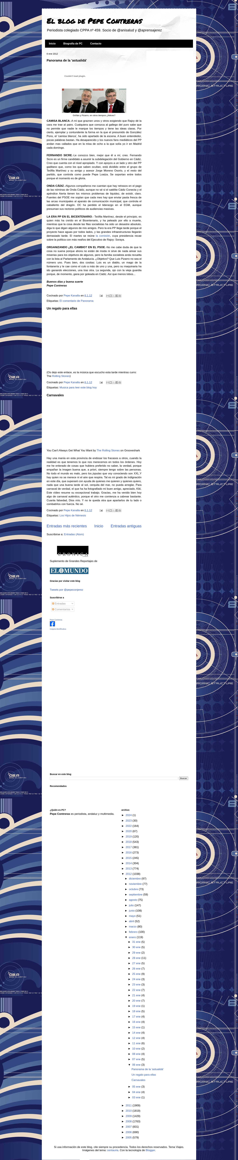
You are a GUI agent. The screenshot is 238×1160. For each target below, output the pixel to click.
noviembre (135, 883)
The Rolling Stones (108, 450)
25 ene (136, 973)
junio (132, 910)
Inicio (52, 43)
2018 (129, 841)
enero (133, 937)
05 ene (136, 1086)
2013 (129, 868)
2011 (129, 1105)
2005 (129, 1137)
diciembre (135, 878)
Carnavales (55, 395)
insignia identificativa (58, 629)
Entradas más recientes (67, 526)
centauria (112, 1150)
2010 (129, 1110)
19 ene (136, 1006)
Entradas (59, 603)
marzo (133, 926)
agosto (133, 899)
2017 (129, 847)
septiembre (136, 894)
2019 (129, 836)
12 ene (136, 1038)
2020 (129, 831)
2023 (129, 820)
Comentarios (61, 609)
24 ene (136, 979)
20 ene (136, 1000)
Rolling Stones (61, 376)
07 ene (136, 1059)
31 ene (136, 941)
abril (132, 921)
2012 (129, 873)
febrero (133, 931)
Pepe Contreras (56, 620)
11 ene (136, 1043)
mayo (132, 916)
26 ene (136, 968)
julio (132, 905)
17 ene (136, 1016)
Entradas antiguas (126, 526)
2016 (129, 852)
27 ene (136, 963)
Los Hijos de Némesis (73, 515)
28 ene (136, 958)
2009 (129, 1116)
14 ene (136, 1032)
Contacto (95, 43)
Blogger (150, 1150)
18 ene (136, 1011)
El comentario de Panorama (76, 300)
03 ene (136, 1097)
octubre (134, 889)
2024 (129, 815)
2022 (129, 825)
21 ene (136, 995)
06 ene (136, 1064)
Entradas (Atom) (74, 534)
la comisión (103, 235)
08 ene (136, 1053)
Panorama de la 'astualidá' (67, 60)
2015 (129, 858)
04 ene (136, 1092)
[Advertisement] (70, 655)
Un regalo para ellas (62, 308)
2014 (129, 863)
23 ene (136, 984)
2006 (129, 1132)
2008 (129, 1121)
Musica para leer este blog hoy (78, 387)
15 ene (136, 1027)
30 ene (136, 947)
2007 (129, 1126)
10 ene (136, 1048)
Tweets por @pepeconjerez (66, 589)
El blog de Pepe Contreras (94, 21)
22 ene (136, 990)
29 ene (136, 952)
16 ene (136, 1021)
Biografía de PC (72, 43)
